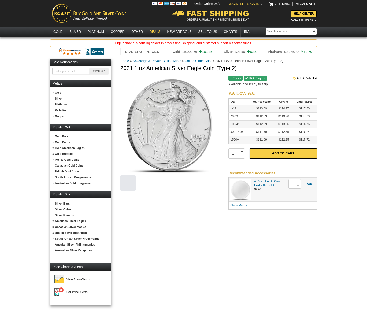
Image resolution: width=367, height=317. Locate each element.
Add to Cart (283, 153)
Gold (58, 92)
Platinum (61, 104)
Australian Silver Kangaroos (74, 250)
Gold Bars (61, 136)
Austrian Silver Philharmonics (75, 244)
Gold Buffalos (64, 154)
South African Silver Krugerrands (77, 238)
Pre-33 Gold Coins (67, 159)
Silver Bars (62, 203)
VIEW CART (306, 4)
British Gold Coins (67, 171)
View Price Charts (78, 279)
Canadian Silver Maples (70, 227)
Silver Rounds (64, 215)
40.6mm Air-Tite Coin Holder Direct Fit (267, 182)
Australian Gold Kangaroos (73, 183)
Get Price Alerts (77, 292)
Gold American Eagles (70, 148)
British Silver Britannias (71, 233)
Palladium (61, 110)
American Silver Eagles (70, 221)
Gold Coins (62, 142)
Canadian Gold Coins (69, 165)
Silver (59, 98)
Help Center (304, 13)
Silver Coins (63, 209)
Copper (60, 116)
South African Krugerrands (73, 177)
